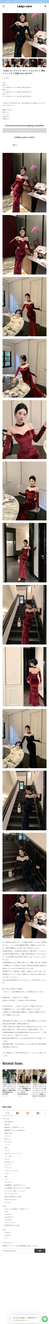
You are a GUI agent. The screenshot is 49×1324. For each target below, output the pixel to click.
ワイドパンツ (9, 1168)
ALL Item (8, 1202)
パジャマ (7, 1150)
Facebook (8, 1235)
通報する (15, 145)
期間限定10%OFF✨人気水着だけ (15, 1130)
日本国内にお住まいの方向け (24, 137)
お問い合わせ (8, 1220)
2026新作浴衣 (9, 1121)
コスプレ (7, 1159)
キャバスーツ (9, 1182)
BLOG (6, 1211)
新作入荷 (7, 1124)
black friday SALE (11, 1199)
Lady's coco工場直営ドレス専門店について (17, 1209)
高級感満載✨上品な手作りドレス (15, 1185)
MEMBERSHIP (9, 1217)
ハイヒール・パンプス (11, 1170)
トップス (7, 1144)
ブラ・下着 (8, 1156)
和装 (6, 1176)
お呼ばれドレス (9, 1162)
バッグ (7, 1173)
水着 (6, 1147)
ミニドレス (8, 1136)
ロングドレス (9, 1142)
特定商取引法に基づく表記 (12, 1225)
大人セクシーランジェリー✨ (13, 1153)
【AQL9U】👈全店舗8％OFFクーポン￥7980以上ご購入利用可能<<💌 (24, 1)
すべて (8, 1113)
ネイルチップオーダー (11, 1193)
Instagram (8, 1232)
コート (7, 1179)
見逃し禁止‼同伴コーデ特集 (13, 1196)
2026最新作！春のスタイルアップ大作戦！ (18, 1188)
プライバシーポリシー (11, 1222)
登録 (40, 1251)
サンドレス (8, 1165)
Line (6, 1238)
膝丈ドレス (8, 1139)
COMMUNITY (9, 1214)
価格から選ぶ (9, 1133)
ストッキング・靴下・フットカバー (15, 1191)
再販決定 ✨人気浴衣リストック (14, 1127)
